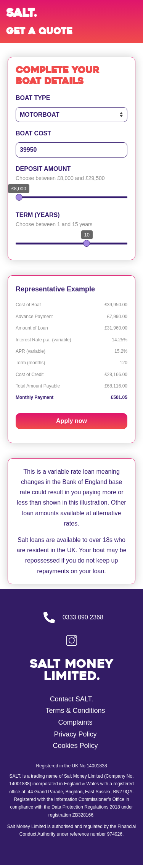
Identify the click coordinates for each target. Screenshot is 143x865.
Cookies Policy (75, 745)
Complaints (75, 722)
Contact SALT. (71, 699)
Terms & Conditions (75, 710)
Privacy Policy (75, 734)
